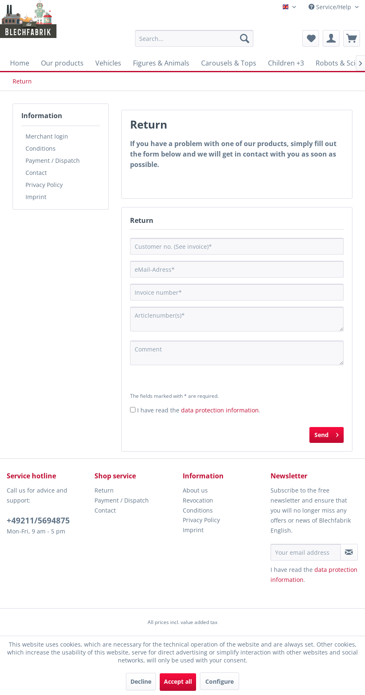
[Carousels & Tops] (228, 63)
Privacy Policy (44, 185)
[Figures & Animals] (161, 63)
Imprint (36, 197)
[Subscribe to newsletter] (349, 552)
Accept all (178, 681)
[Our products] (62, 63)
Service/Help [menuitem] (331, 7)
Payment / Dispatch (53, 160)
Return (104, 490)
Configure (219, 681)
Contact (36, 173)
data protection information (220, 410)
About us (195, 490)
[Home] (19, 63)
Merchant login (47, 136)
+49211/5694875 (38, 520)
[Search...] (194, 38)
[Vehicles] (108, 63)
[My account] (331, 38)
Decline (140, 681)
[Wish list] (310, 38)
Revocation (198, 500)
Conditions (41, 148)
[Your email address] (306, 552)
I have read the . (198, 410)
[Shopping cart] (351, 38)
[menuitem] (194, 38)
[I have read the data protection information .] (132, 409)
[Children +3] (286, 63)
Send (326, 433)
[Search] (244, 38)
